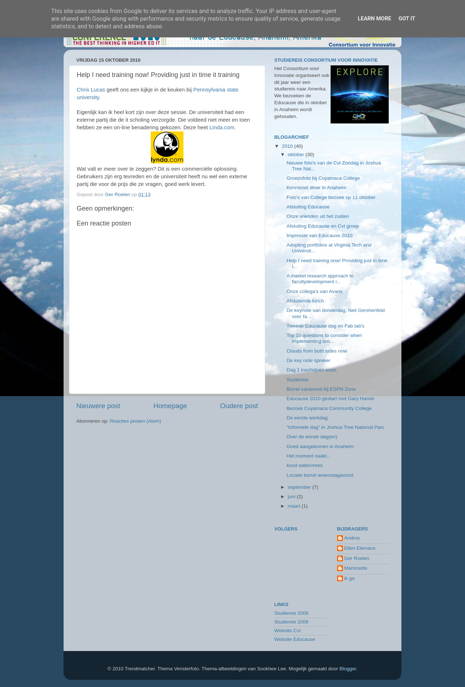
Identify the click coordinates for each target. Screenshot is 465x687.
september (300, 487)
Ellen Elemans (360, 548)
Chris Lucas (91, 90)
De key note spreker (309, 360)
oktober (297, 154)
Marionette (356, 568)
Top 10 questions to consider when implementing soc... (324, 338)
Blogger (347, 668)
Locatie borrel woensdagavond (320, 475)
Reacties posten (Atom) (135, 421)
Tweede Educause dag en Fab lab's (325, 326)
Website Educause (294, 639)
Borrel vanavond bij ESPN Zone (321, 389)
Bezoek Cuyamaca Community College (329, 408)
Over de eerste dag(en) (312, 436)
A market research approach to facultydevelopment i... (320, 278)
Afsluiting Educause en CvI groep (323, 226)
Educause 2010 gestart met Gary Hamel (330, 398)
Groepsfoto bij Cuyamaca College (323, 178)
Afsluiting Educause (308, 207)
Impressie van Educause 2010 (320, 235)
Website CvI (287, 630)
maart (295, 506)
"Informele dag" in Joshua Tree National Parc (335, 427)
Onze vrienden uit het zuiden (318, 216)
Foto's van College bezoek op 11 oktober (331, 197)
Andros (352, 538)
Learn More (374, 18)
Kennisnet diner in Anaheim (316, 187)
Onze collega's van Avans (315, 291)
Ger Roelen (356, 558)
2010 (288, 146)
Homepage (170, 406)
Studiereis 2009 (291, 622)
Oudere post (239, 406)
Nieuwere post (98, 406)
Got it (407, 18)
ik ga (349, 578)
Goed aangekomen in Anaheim (320, 446)
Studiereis (297, 379)
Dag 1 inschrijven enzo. (312, 370)
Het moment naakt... (309, 456)
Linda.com (221, 127)
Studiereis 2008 (291, 613)
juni (292, 496)
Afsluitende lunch (305, 301)
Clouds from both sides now (317, 351)
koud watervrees (305, 465)
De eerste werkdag (307, 417)
